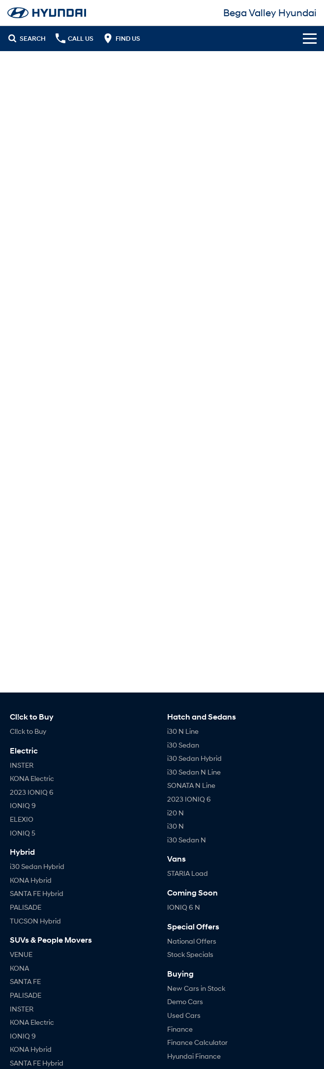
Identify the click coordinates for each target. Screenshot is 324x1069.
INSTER (21, 765)
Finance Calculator (197, 1042)
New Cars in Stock (196, 988)
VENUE (21, 954)
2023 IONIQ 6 (32, 792)
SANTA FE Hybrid (36, 893)
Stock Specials (190, 954)
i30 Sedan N (186, 840)
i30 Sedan (183, 745)
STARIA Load (187, 873)
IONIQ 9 (23, 805)
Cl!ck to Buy (28, 731)
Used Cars (184, 1015)
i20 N (175, 813)
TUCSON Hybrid (35, 921)
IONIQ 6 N (183, 907)
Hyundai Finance (194, 1056)
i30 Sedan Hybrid (37, 866)
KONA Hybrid (31, 880)
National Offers (191, 941)
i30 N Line (183, 731)
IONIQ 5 (22, 833)
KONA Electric (32, 778)
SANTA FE (25, 981)
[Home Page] (46, 13)
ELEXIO (21, 819)
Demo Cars (185, 1001)
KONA (19, 968)
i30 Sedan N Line (194, 772)
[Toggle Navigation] (310, 38)
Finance (180, 1029)
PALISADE (25, 907)
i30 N (175, 826)
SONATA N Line (191, 785)
